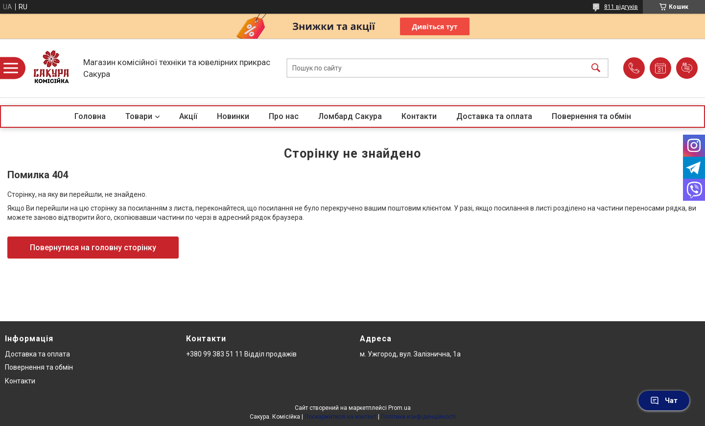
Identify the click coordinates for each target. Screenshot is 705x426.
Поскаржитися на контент (340, 416)
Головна (90, 116)
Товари (138, 116)
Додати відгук (687, 68)
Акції (188, 116)
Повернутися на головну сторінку (93, 247)
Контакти (419, 116)
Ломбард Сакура (350, 116)
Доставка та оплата (494, 116)
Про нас (284, 116)
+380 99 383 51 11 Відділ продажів (241, 354)
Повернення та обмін (591, 116)
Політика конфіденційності (418, 416)
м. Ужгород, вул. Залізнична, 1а (410, 354)
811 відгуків (621, 6)
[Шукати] (596, 68)
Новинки (233, 116)
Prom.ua (399, 407)
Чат (664, 400)
